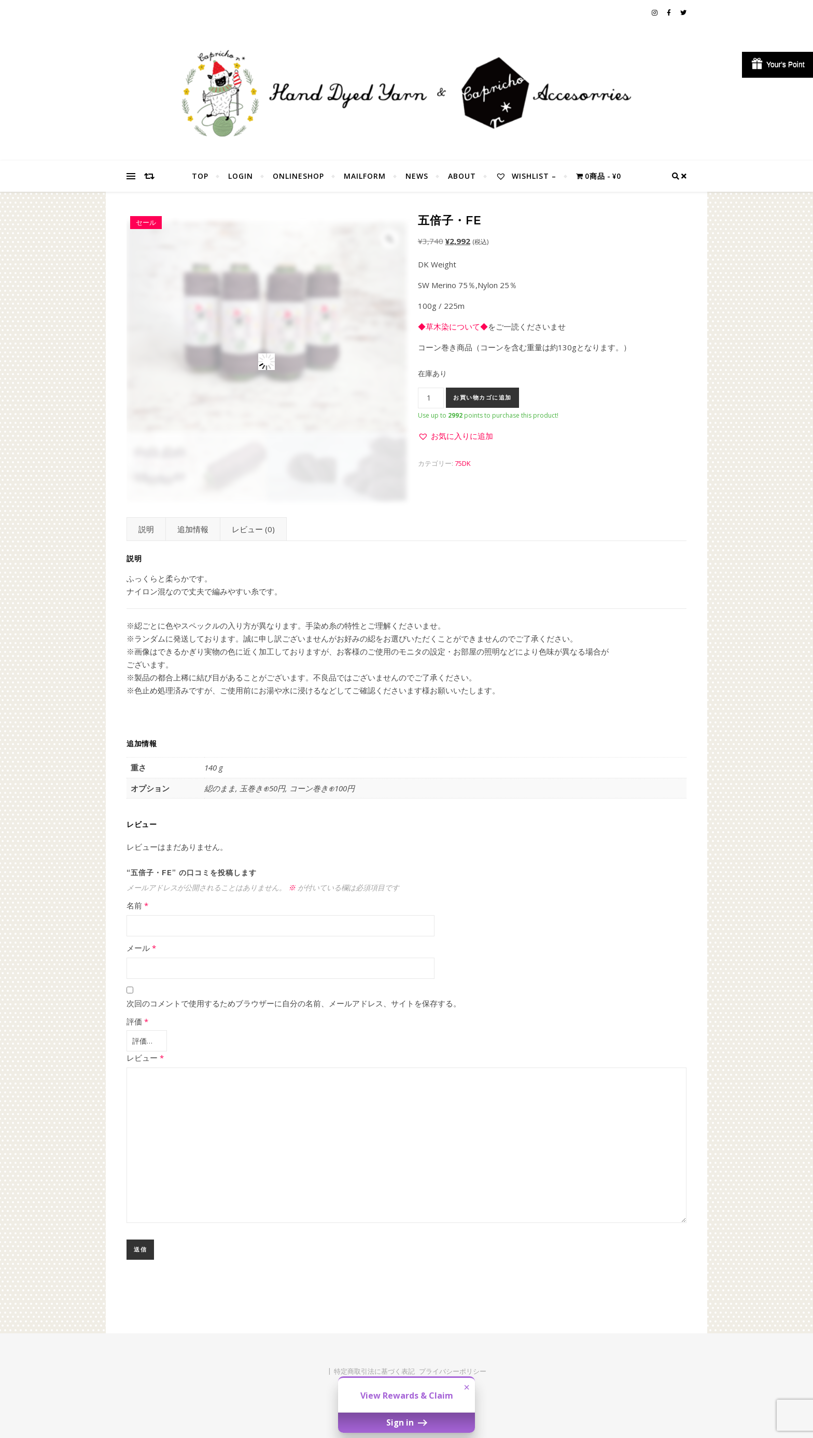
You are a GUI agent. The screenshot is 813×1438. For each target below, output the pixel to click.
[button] (455, 436)
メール (141, 948)
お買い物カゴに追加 (482, 397)
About (462, 176)
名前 (137, 905)
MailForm (365, 176)
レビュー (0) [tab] (253, 529)
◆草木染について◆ (453, 326)
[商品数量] (431, 398)
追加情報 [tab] (192, 529)
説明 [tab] (146, 529)
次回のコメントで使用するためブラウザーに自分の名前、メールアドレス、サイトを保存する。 (294, 1003)
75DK (463, 463)
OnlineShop (298, 176)
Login (240, 176)
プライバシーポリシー (452, 1369)
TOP (200, 176)
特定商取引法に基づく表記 (374, 1369)
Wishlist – (526, 176)
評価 (137, 1021)
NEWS (416, 176)
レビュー (145, 1055)
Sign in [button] (406, 1422)
